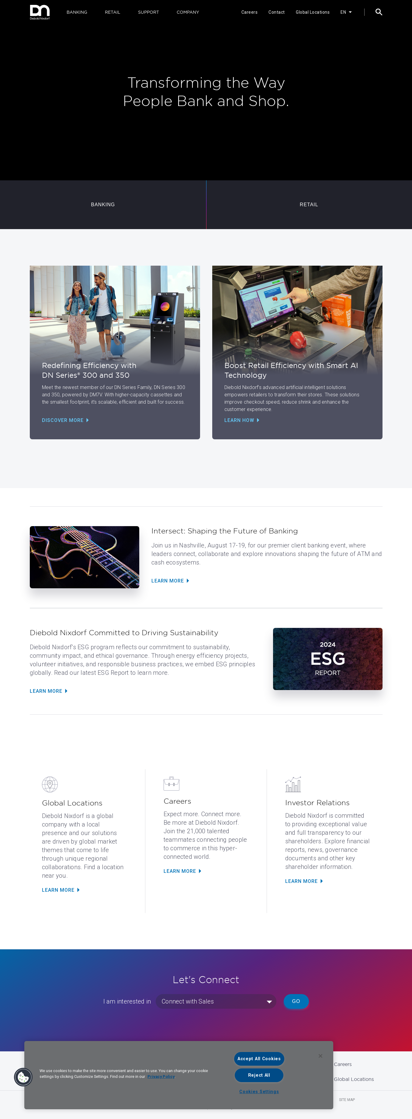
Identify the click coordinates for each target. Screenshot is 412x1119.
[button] (23, 1077)
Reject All (259, 1075)
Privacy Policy (161, 1076)
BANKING (77, 12)
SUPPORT (148, 12)
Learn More (167, 581)
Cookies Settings (259, 1091)
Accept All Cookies (259, 1058)
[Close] (320, 1056)
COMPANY (188, 12)
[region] (178, 1075)
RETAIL (112, 12)
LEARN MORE (58, 890)
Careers (249, 12)
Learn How (239, 420)
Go (296, 1001)
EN (343, 12)
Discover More (63, 420)
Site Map (347, 1100)
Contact (276, 12)
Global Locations (313, 12)
